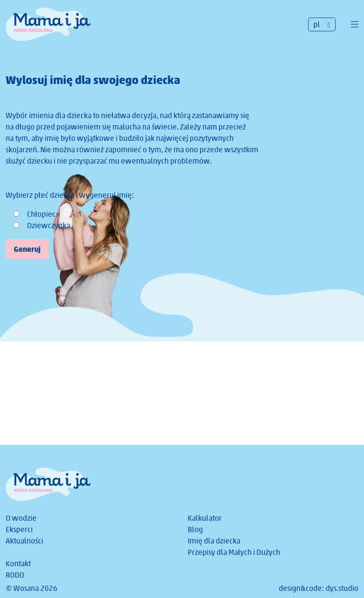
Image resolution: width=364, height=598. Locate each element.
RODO (15, 575)
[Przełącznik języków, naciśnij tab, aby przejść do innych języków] (322, 24)
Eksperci (19, 529)
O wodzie (21, 518)
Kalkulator (205, 518)
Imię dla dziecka (214, 540)
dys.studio (342, 588)
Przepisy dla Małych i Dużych (234, 552)
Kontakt (18, 563)
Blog (195, 529)
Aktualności (24, 540)
